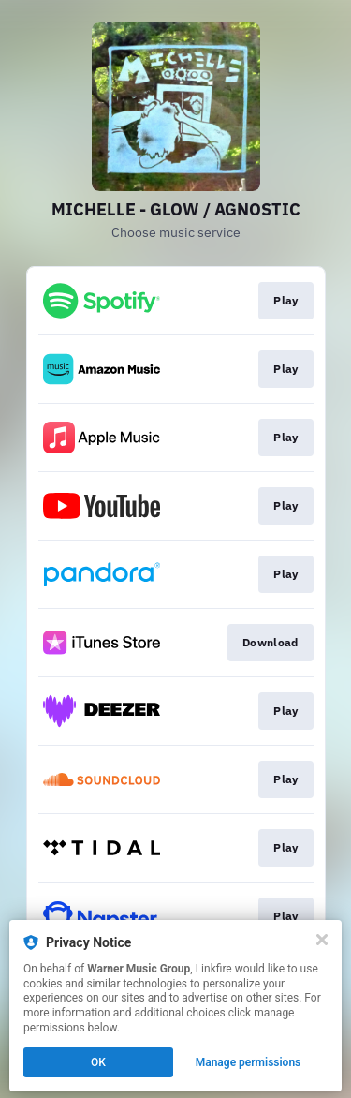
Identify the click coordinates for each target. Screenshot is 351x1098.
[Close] (322, 940)
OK (98, 1062)
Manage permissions (248, 1062)
